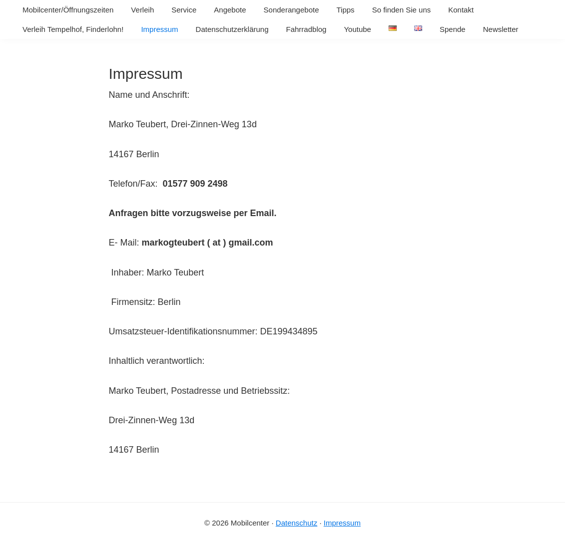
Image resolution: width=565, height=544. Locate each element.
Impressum (342, 523)
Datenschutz (296, 523)
